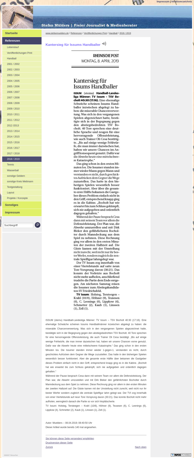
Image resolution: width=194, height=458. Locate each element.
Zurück (49, 447)
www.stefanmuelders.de (57, 33)
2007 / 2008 (11, 97)
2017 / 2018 (11, 153)
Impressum (163, 1)
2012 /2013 (10, 125)
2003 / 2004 (11, 75)
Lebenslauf (10, 47)
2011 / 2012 (11, 119)
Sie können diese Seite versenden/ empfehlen (70, 438)
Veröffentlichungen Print (17, 52)
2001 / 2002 (11, 63)
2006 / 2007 (11, 91)
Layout (8, 192)
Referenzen (11, 39)
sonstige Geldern (13, 175)
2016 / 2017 (11, 147)
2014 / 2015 (11, 136)
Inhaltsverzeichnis (181, 1)
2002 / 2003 (11, 69)
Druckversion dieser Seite (59, 442)
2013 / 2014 (11, 131)
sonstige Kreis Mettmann (17, 181)
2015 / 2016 (11, 142)
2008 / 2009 (11, 103)
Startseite (10, 32)
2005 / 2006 (11, 86)
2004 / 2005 (11, 80)
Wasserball (10, 170)
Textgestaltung (12, 186)
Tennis (8, 164)
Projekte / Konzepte (15, 198)
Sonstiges (10, 203)
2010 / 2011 (11, 114)
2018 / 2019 (11, 158)
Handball (9, 58)
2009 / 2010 (11, 108)
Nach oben (140, 447)
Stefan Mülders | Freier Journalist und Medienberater (35, 18)
